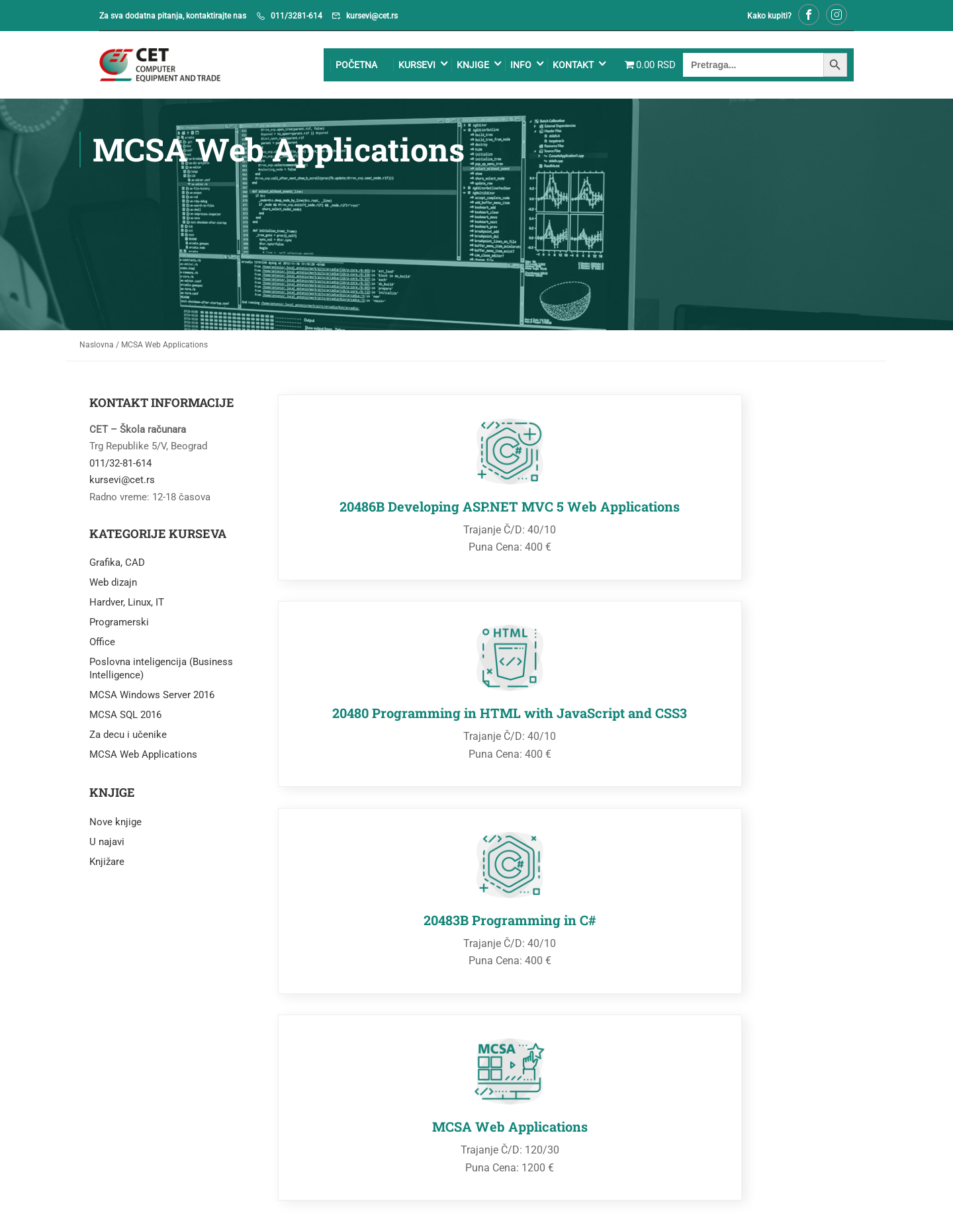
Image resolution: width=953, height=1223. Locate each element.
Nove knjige (115, 825)
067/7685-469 (710, 1016)
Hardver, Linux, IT (126, 606)
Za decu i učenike (128, 738)
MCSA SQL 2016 (125, 718)
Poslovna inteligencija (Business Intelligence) (161, 671)
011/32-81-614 (120, 467)
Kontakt (551, 67)
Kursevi (395, 67)
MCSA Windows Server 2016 (151, 698)
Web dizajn (113, 586)
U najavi (106, 845)
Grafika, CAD (117, 566)
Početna (335, 67)
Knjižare (106, 865)
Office (102, 645)
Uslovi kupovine (700, 1192)
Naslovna (96, 348)
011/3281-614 (296, 16)
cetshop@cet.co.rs (525, 1032)
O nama (837, 1192)
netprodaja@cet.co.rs (725, 1032)
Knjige (451, 67)
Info (499, 67)
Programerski (119, 625)
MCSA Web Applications (143, 758)
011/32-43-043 (517, 1016)
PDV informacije (776, 1192)
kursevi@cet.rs (372, 16)
